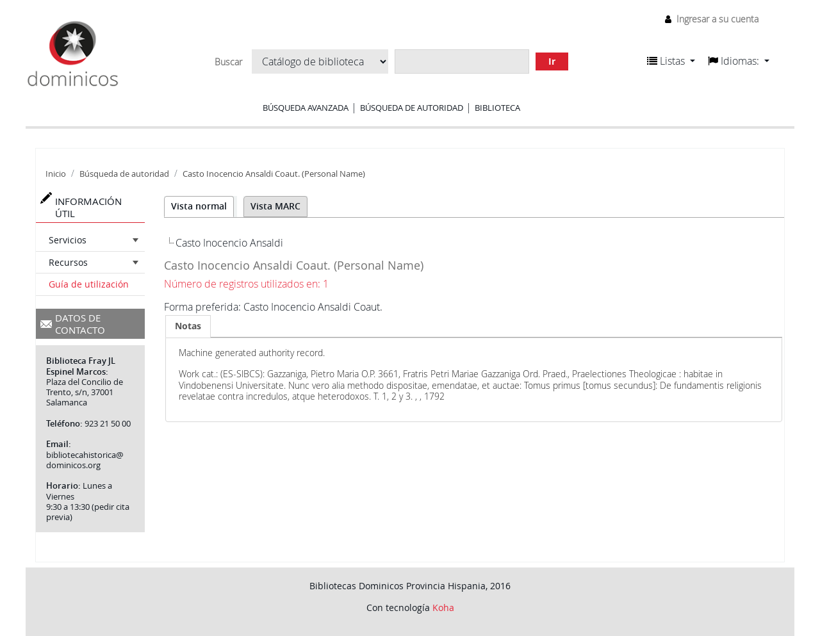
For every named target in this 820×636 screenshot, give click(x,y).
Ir (551, 61)
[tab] (188, 326)
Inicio (55, 173)
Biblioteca (497, 107)
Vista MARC (275, 206)
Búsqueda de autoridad (411, 107)
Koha (443, 607)
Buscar (228, 62)
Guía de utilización (89, 284)
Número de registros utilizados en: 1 (246, 284)
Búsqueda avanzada (305, 107)
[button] (671, 60)
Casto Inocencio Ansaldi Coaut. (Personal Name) (274, 173)
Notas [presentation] (188, 326)
